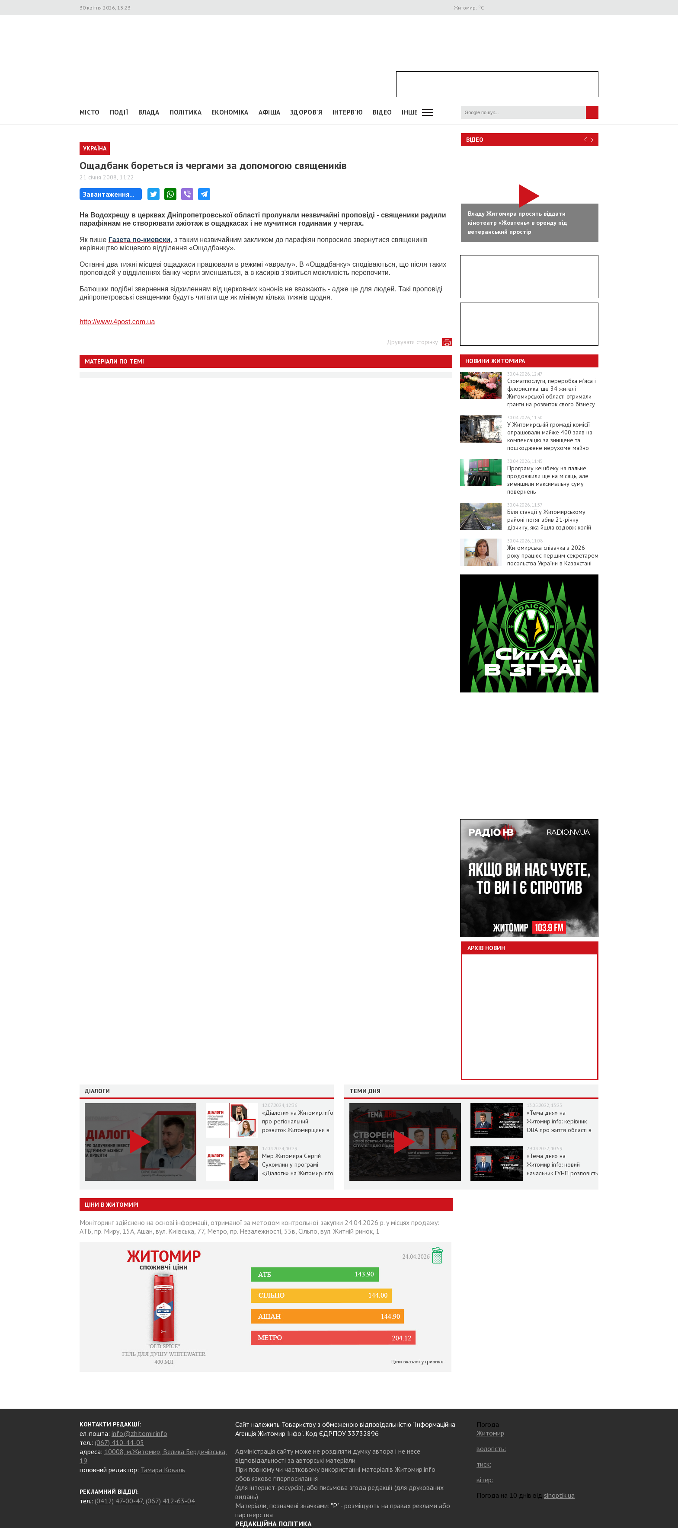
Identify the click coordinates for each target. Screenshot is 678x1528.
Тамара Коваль (163, 1469)
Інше (410, 112)
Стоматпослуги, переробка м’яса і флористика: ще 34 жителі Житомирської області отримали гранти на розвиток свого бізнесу (551, 392)
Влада (149, 112)
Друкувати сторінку (412, 342)
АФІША (270, 112)
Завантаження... (108, 194)
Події (119, 112)
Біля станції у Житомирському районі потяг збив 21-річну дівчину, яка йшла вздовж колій (549, 519)
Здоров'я (306, 112)
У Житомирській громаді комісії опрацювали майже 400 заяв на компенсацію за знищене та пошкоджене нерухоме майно (549, 436)
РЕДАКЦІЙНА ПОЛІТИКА (273, 1523)
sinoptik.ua (559, 1495)
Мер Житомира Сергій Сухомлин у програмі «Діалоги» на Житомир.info (297, 1164)
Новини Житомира (495, 361)
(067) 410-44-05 (119, 1442)
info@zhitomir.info (139, 1433)
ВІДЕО (382, 112)
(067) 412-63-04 (170, 1500)
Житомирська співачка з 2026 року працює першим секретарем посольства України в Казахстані (552, 555)
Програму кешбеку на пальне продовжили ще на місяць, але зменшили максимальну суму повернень (547, 479)
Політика (185, 112)
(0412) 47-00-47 (119, 1500)
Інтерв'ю (348, 112)
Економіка (230, 112)
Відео (474, 140)
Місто (90, 112)
